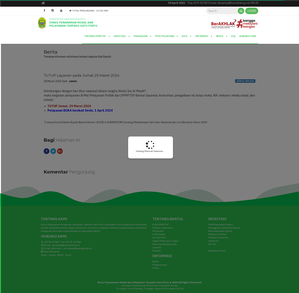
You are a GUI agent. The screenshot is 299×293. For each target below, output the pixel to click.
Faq (233, 36)
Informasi (203, 36)
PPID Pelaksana (166, 36)
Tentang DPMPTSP (97, 36)
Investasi (122, 36)
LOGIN (252, 11)
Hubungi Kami (247, 36)
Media (221, 36)
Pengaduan (142, 36)
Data (186, 36)
